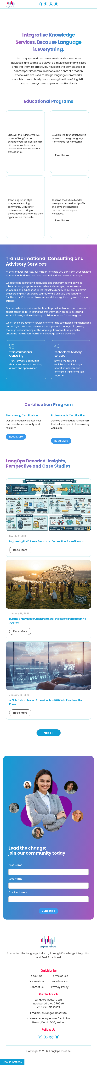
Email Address (17, 892)
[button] (86, 4)
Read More (16, 437)
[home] (16, 4)
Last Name (15, 878)
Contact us (36, 987)
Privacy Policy (59, 987)
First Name (15, 865)
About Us (36, 976)
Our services (37, 981)
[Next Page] (48, 732)
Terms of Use (59, 976)
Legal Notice (60, 981)
